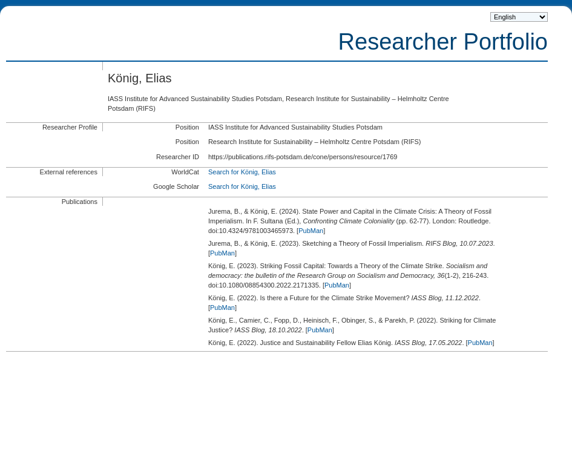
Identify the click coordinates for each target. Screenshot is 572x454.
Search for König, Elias (242, 172)
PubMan (310, 230)
